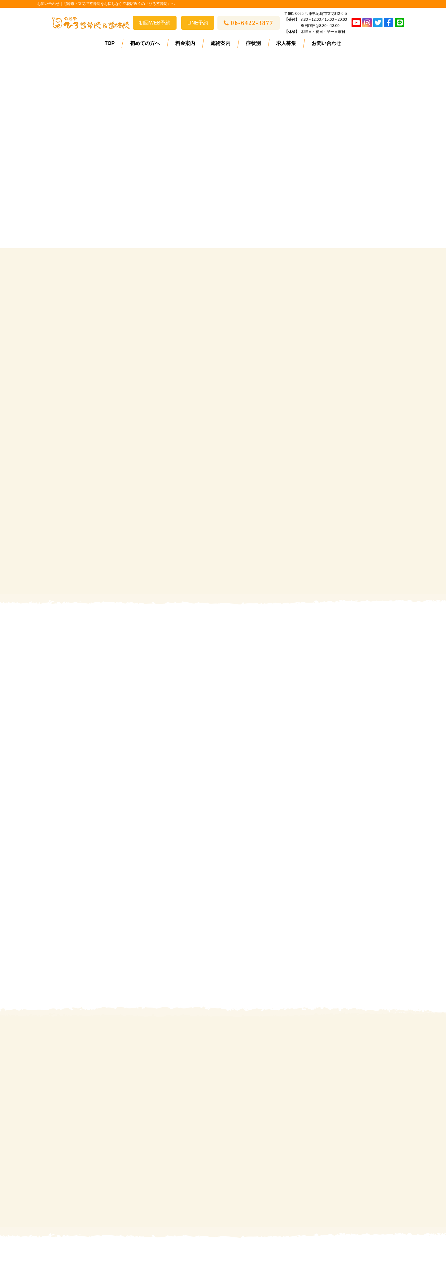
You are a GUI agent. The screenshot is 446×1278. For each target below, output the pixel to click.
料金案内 (185, 43)
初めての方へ (145, 43)
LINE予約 (197, 22)
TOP (110, 43)
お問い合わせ (326, 43)
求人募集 (286, 43)
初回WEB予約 (154, 22)
